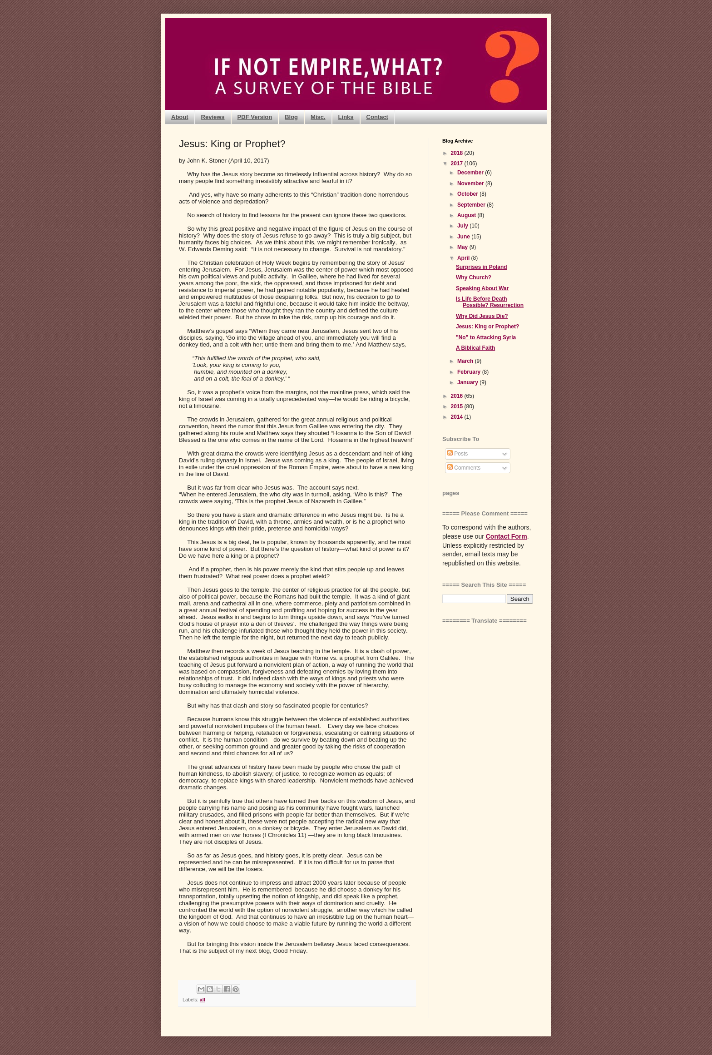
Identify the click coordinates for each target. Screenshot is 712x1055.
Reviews (213, 117)
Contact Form (506, 536)
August (467, 215)
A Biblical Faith (475, 348)
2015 (458, 406)
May (463, 247)
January (468, 382)
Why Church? (473, 277)
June (464, 236)
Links (346, 117)
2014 (458, 417)
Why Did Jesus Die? (482, 316)
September (472, 205)
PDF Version (254, 117)
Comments (463, 468)
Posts (457, 454)
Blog (291, 117)
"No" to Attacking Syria (486, 337)
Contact (377, 117)
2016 (458, 396)
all (202, 999)
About (179, 117)
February (469, 372)
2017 (458, 163)
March (466, 361)
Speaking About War (482, 288)
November (471, 183)
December (471, 172)
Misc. (318, 117)
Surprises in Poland (481, 267)
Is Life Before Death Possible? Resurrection (490, 302)
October (468, 194)
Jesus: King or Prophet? (487, 326)
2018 (458, 153)
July (463, 226)
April (464, 258)
